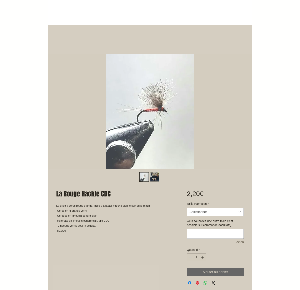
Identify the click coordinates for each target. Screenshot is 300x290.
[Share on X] (213, 282)
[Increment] (202, 257)
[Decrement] (190, 257)
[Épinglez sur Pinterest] (197, 282)
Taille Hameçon (198, 203)
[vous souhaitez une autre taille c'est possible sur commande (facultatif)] (215, 234)
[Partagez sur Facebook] (189, 282)
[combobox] (215, 212)
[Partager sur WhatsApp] (205, 282)
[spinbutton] (196, 257)
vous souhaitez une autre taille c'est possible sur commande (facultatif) (210, 223)
